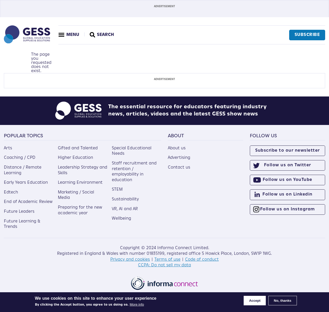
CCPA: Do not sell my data (164, 265)
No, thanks (282, 301)
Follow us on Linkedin (287, 194)
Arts (8, 148)
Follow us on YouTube (287, 180)
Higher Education (75, 158)
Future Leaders (19, 212)
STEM (117, 190)
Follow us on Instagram (287, 209)
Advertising (179, 158)
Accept (254, 301)
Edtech (11, 192)
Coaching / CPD (19, 158)
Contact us (179, 167)
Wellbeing (121, 219)
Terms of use (167, 260)
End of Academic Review (28, 202)
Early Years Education (26, 183)
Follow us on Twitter (287, 165)
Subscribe (307, 35)
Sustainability (125, 199)
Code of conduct (202, 260)
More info (137, 304)
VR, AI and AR (125, 209)
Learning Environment (80, 183)
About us (177, 148)
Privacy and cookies (130, 260)
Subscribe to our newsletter (287, 151)
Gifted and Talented (78, 148)
